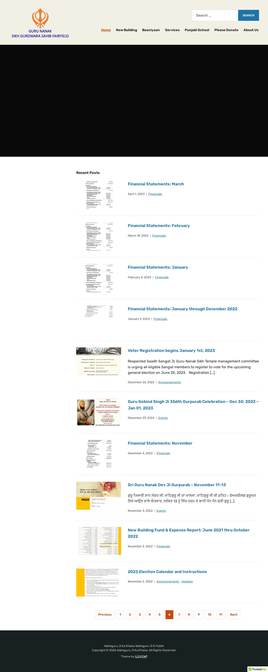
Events (163, 417)
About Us (251, 30)
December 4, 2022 (140, 453)
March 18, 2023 (138, 235)
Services (172, 30)
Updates (187, 581)
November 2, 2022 (140, 546)
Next (233, 614)
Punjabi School (197, 30)
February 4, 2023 (139, 277)
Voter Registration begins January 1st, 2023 (171, 350)
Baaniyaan (151, 30)
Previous (105, 614)
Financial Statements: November (160, 443)
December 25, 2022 (141, 417)
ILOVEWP (141, 656)
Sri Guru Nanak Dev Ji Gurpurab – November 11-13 (177, 484)
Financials (155, 194)
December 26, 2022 (141, 382)
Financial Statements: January (158, 267)
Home (106, 30)
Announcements (169, 382)
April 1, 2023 (136, 194)
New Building (126, 30)
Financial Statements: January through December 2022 (183, 308)
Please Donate (226, 30)
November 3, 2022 (140, 510)
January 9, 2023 (139, 319)
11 (220, 614)
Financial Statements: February (159, 225)
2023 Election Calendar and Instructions (167, 571)
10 (209, 614)
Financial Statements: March (156, 184)
